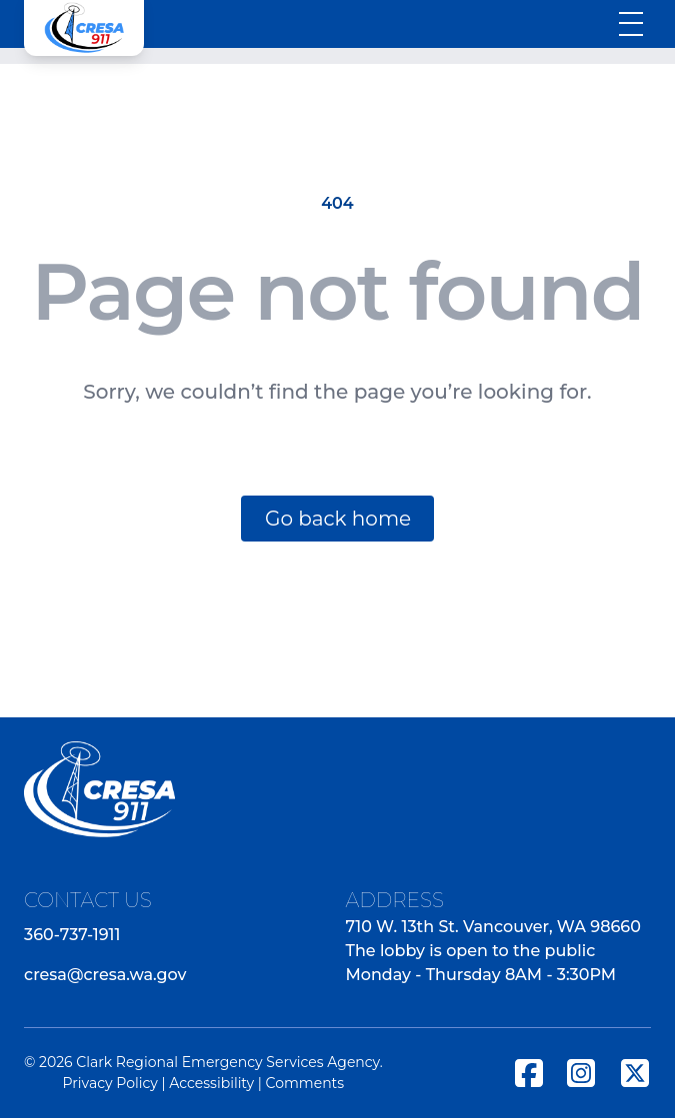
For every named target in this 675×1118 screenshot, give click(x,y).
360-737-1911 (72, 934)
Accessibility (211, 1083)
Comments (305, 1083)
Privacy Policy (110, 1083)
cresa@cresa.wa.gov (105, 974)
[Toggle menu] (631, 24)
